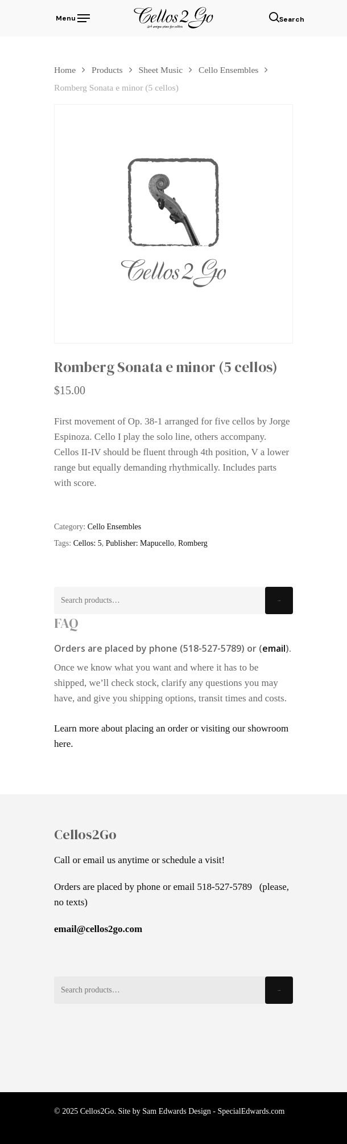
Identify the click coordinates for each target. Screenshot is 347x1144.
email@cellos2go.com (98, 929)
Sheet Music (161, 70)
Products (107, 70)
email (274, 648)
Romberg (193, 543)
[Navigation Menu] (72, 17)
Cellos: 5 (87, 543)
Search (279, 600)
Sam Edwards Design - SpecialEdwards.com (213, 1111)
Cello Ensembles (228, 70)
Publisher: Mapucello (140, 543)
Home (65, 70)
